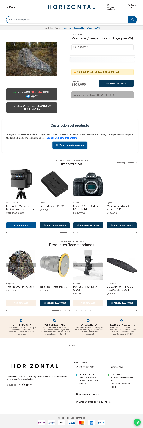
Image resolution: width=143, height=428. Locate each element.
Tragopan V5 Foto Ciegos (20, 286)
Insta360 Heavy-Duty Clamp (85, 288)
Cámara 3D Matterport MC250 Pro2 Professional (54, 207)
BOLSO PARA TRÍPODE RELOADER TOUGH (120, 288)
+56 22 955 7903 (84, 367)
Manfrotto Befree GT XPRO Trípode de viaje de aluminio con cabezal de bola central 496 (20, 210)
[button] (113, 95)
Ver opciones (54, 225)
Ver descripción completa (70, 145)
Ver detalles (21, 303)
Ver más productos (126, 163)
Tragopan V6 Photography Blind (60, 138)
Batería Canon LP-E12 (85, 205)
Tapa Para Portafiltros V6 (53, 286)
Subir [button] (71, 346)
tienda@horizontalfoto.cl (88, 394)
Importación (55, 28)
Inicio (45, 28)
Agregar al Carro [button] (21, 225)
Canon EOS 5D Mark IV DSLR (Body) (119, 207)
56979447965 (115, 367)
